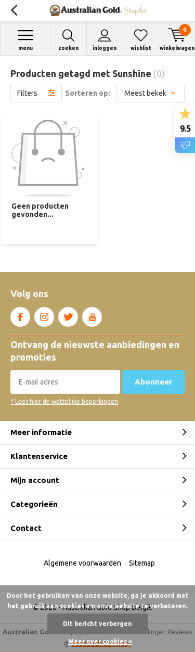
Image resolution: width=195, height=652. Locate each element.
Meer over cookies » (100, 641)
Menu (25, 40)
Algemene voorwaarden (82, 563)
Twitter (68, 315)
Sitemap (142, 563)
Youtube (92, 315)
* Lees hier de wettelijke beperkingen (64, 401)
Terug (14, 10)
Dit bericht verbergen (97, 623)
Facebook (20, 315)
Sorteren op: (87, 93)
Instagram (44, 315)
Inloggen (105, 40)
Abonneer (153, 381)
